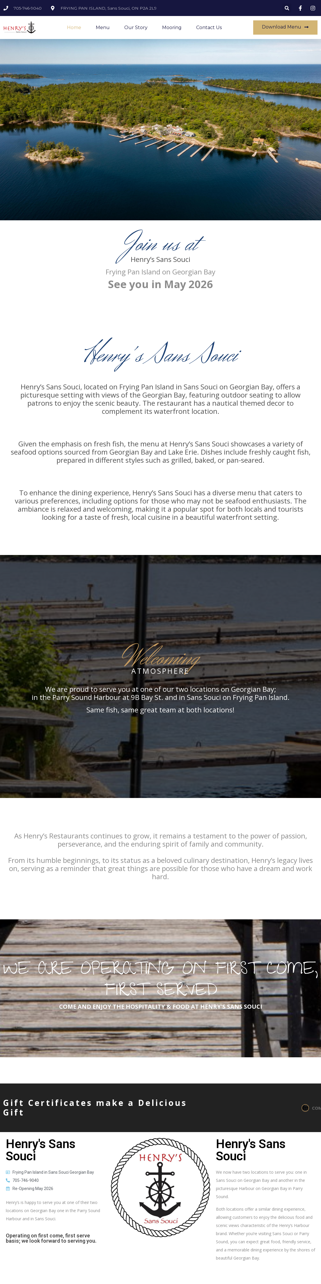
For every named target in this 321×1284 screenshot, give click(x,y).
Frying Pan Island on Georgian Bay (160, 271)
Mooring (172, 27)
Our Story (136, 27)
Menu (103, 27)
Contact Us (209, 27)
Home (74, 27)
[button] (286, 8)
